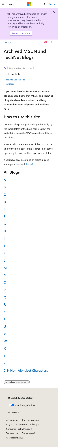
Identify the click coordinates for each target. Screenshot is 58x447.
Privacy (33, 424)
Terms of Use (12, 433)
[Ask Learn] (46, 42)
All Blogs (10, 83)
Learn (6, 42)
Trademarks (27, 433)
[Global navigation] (3, 4)
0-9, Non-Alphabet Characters (26, 370)
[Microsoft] (29, 4)
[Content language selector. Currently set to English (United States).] (20, 397)
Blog (8, 424)
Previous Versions (30, 419)
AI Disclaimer (12, 419)
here (28, 164)
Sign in (52, 3)
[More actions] (51, 42)
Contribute (21, 424)
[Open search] (45, 4)
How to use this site (15, 79)
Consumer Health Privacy (18, 428)
